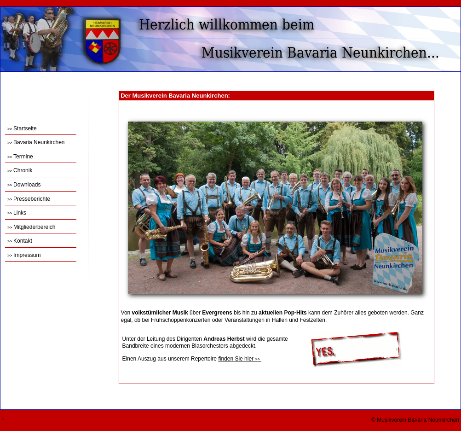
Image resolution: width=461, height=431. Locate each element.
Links (16, 213)
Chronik (19, 170)
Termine (20, 156)
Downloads (23, 184)
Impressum (23, 255)
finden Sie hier (239, 358)
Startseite (22, 128)
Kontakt (19, 241)
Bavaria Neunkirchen (35, 142)
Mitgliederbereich (31, 227)
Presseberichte (28, 199)
